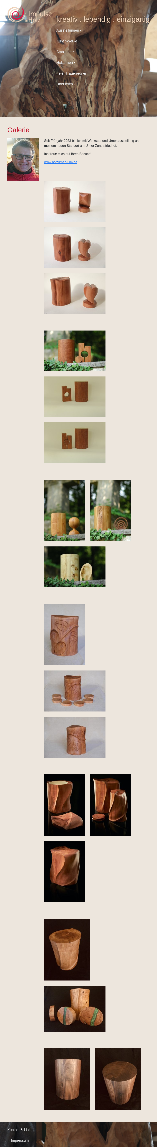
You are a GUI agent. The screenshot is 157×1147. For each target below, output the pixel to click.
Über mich (64, 84)
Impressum (20, 1140)
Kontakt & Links (19, 1130)
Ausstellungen (67, 30)
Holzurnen (64, 62)
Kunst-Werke (66, 41)
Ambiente (64, 52)
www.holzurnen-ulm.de (60, 162)
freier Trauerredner (71, 73)
